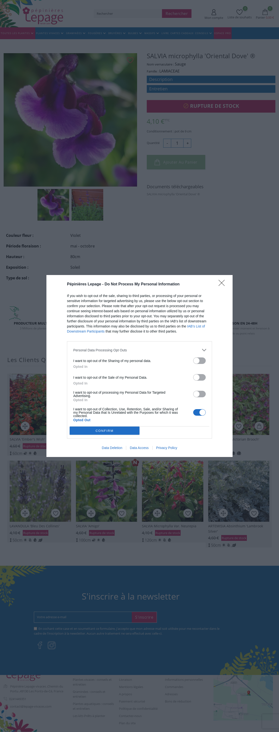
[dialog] (139, 366)
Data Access (139, 448)
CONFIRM (104, 431)
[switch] (199, 360)
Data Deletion (112, 448)
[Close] (223, 284)
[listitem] (139, 350)
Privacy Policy (166, 448)
